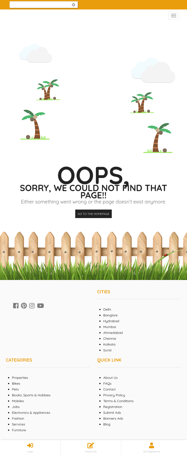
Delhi (107, 309)
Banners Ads (113, 418)
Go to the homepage (93, 214)
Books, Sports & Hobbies (31, 395)
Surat (107, 350)
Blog (106, 424)
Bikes (16, 383)
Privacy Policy (114, 395)
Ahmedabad (113, 332)
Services (18, 424)
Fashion (18, 418)
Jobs (16, 407)
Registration (112, 407)
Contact (109, 389)
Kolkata (109, 344)
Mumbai (109, 327)
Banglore (110, 315)
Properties (20, 377)
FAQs (107, 383)
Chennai (109, 338)
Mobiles (18, 401)
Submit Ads (112, 412)
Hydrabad (111, 321)
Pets (15, 389)
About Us (110, 377)
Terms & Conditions (118, 401)
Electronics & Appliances (31, 412)
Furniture (19, 430)
